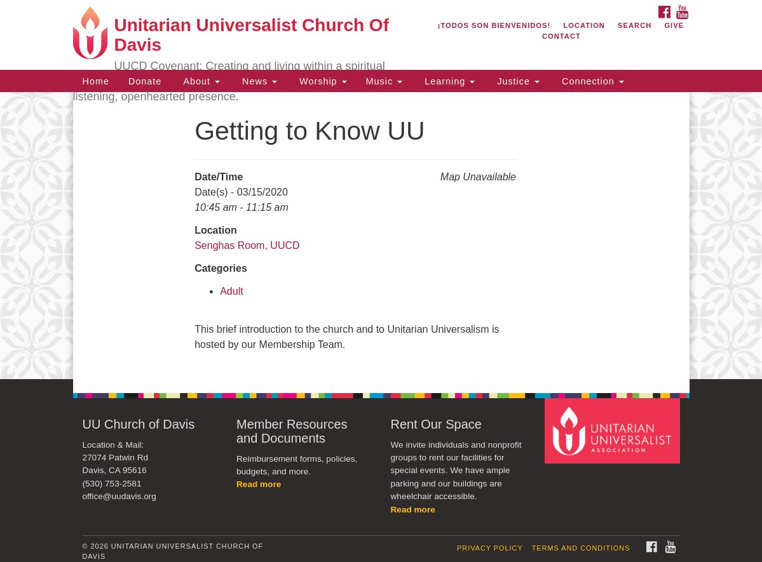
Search (634, 25)
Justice (517, 81)
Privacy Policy (490, 548)
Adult (231, 291)
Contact (561, 36)
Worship (321, 81)
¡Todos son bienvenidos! (494, 25)
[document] (381, 235)
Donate (144, 81)
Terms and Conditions (581, 548)
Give (674, 25)
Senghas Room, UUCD (246, 245)
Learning (448, 81)
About (200, 81)
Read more (258, 484)
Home (96, 81)
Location (584, 25)
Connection (591, 81)
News (258, 81)
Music (384, 81)
